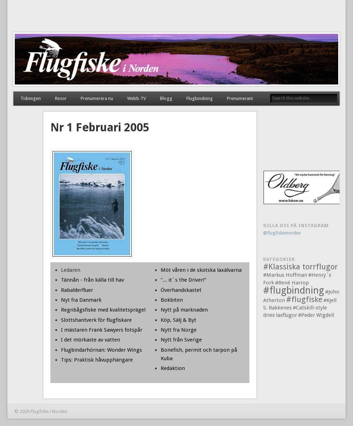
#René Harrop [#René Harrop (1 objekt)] (292, 283)
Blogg (166, 98)
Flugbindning (199, 98)
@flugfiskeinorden (282, 233)
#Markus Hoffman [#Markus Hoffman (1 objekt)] (285, 275)
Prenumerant (240, 98)
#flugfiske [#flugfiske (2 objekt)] (304, 299)
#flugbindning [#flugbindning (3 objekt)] (293, 290)
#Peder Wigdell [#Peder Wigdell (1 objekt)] (316, 315)
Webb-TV (136, 98)
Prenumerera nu (97, 98)
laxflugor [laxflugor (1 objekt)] (286, 315)
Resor (61, 98)
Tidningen (30, 98)
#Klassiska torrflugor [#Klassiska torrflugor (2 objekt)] (300, 266)
